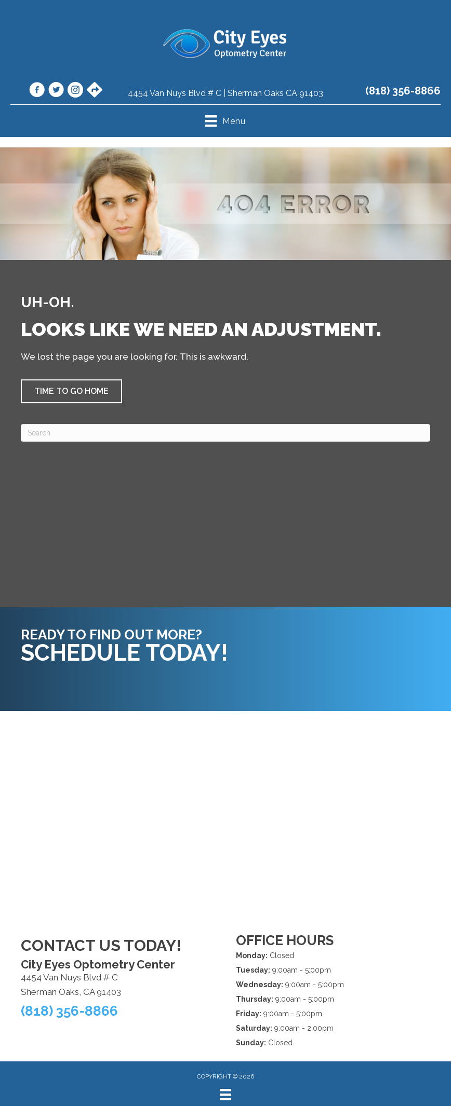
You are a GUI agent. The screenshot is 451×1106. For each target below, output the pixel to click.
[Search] (225, 433)
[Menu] (225, 1094)
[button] (71, 391)
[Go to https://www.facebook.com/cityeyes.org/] (37, 91)
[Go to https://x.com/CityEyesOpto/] (56, 91)
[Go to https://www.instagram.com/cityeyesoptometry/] (75, 91)
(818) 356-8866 (403, 91)
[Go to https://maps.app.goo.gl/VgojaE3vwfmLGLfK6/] (94, 91)
